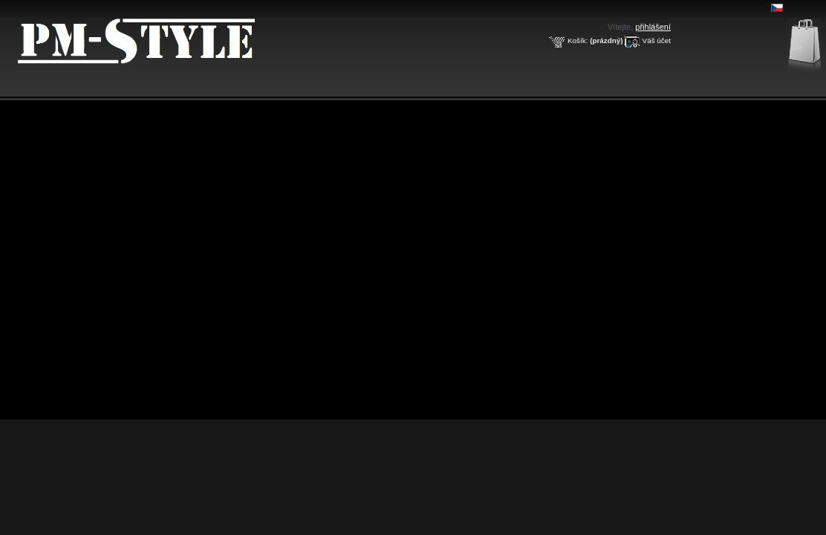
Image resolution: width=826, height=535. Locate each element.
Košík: (578, 40)
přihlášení (653, 26)
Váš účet (657, 40)
